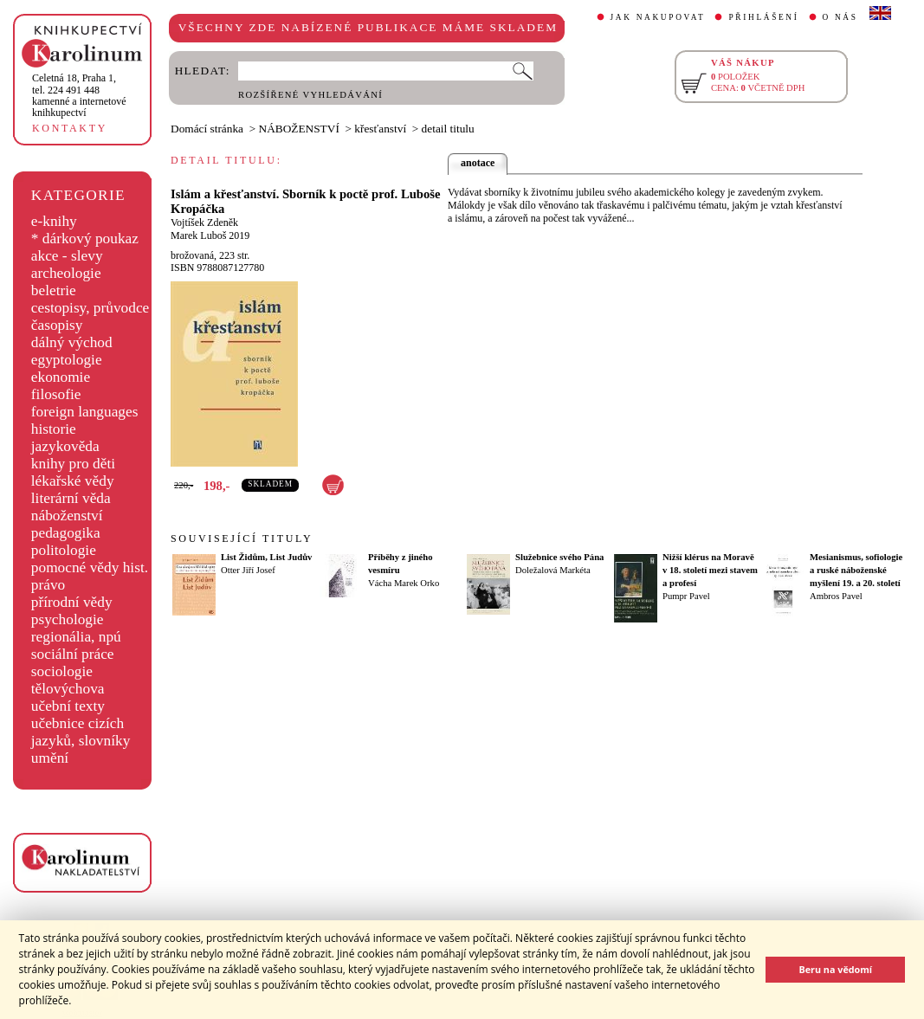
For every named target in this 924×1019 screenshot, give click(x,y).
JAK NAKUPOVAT (658, 17)
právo (48, 585)
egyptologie (66, 359)
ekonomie (60, 377)
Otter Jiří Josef (248, 570)
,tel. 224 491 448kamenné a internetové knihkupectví (79, 95)
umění (49, 758)
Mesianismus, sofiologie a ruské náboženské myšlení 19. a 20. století (856, 570)
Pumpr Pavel (686, 596)
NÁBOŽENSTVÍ (299, 128)
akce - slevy (67, 256)
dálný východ (72, 342)
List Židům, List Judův (266, 557)
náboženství (67, 515)
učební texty (68, 706)
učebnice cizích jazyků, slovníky (81, 732)
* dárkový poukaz (85, 238)
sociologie (62, 671)
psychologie (67, 619)
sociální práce (72, 654)
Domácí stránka (207, 128)
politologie (63, 550)
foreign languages (85, 411)
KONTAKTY (69, 128)
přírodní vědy (72, 602)
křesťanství (380, 128)
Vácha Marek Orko (403, 583)
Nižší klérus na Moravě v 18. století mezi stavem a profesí (710, 570)
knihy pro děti (73, 463)
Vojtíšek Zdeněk (204, 222)
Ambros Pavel (836, 596)
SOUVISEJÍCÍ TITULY (242, 538)
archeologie (66, 273)
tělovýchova (68, 688)
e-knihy (54, 221)
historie (53, 429)
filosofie (56, 394)
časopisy (57, 325)
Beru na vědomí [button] (835, 969)
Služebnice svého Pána (559, 557)
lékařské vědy (72, 481)
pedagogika (65, 533)
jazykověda (65, 446)
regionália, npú (76, 637)
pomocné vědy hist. (89, 567)
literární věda (71, 498)
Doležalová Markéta (553, 570)
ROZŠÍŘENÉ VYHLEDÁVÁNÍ (310, 95)
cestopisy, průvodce (90, 308)
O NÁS (840, 17)
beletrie (53, 290)
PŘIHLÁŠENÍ (763, 17)
